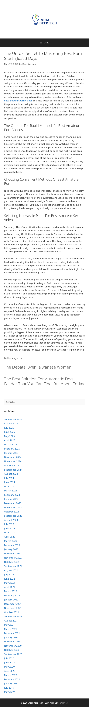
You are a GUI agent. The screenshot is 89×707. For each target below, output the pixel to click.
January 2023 (11, 549)
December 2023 (12, 503)
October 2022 (11, 561)
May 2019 (9, 691)
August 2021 (11, 620)
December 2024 (12, 457)
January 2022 (11, 599)
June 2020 (9, 662)
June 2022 (9, 578)
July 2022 (9, 574)
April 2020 (9, 670)
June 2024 (9, 482)
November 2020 (13, 645)
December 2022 (12, 553)
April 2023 (9, 536)
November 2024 (13, 461)
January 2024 (11, 499)
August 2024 (11, 473)
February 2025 (12, 448)
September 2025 (13, 419)
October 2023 (11, 511)
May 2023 (9, 532)
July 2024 (9, 478)
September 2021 (13, 616)
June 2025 (9, 431)
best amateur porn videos (18, 100)
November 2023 (13, 507)
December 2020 (12, 641)
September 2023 (13, 515)
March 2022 (10, 591)
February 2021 (12, 633)
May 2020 (9, 666)
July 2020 (9, 658)
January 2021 (11, 637)
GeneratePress (61, 702)
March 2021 (10, 629)
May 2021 (9, 624)
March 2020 (10, 675)
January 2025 (11, 452)
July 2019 (9, 687)
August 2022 (11, 570)
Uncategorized (15, 358)
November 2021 (13, 608)
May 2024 (9, 486)
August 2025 (11, 423)
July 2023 (9, 524)
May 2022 (9, 582)
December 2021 (12, 603)
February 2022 (12, 595)
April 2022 (9, 587)
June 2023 (9, 528)
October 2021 (11, 612)
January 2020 (11, 683)
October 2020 (11, 649)
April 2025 (9, 440)
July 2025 (9, 427)
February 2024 (12, 494)
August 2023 (11, 520)
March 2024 (10, 490)
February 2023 (12, 545)
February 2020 (12, 679)
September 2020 (13, 654)
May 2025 (9, 436)
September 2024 (13, 469)
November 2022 (13, 557)
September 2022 (13, 566)
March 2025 (10, 444)
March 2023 (10, 540)
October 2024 (11, 465)
